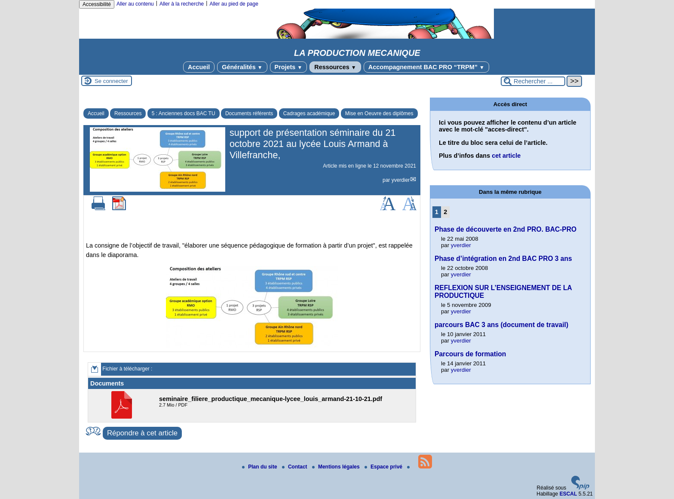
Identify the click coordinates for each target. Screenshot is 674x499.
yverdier (401, 180)
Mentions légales (336, 467)
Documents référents (249, 113)
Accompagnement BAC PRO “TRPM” (426, 67)
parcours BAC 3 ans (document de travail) (501, 324)
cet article (506, 155)
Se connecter (111, 81)
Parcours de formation (470, 354)
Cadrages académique (309, 113)
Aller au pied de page (233, 4)
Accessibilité (97, 4)
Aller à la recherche (181, 4)
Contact (295, 467)
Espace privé (384, 467)
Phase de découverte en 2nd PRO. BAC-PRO (505, 229)
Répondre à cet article (142, 433)
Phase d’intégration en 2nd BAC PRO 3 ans (503, 258)
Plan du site (260, 467)
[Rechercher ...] (533, 81)
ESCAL (568, 494)
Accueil (199, 67)
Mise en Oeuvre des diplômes (379, 113)
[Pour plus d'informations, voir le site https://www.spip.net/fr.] (580, 488)
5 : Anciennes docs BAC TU (183, 113)
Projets (289, 67)
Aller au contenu (135, 4)
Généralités (242, 67)
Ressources (335, 67)
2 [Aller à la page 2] (445, 211)
